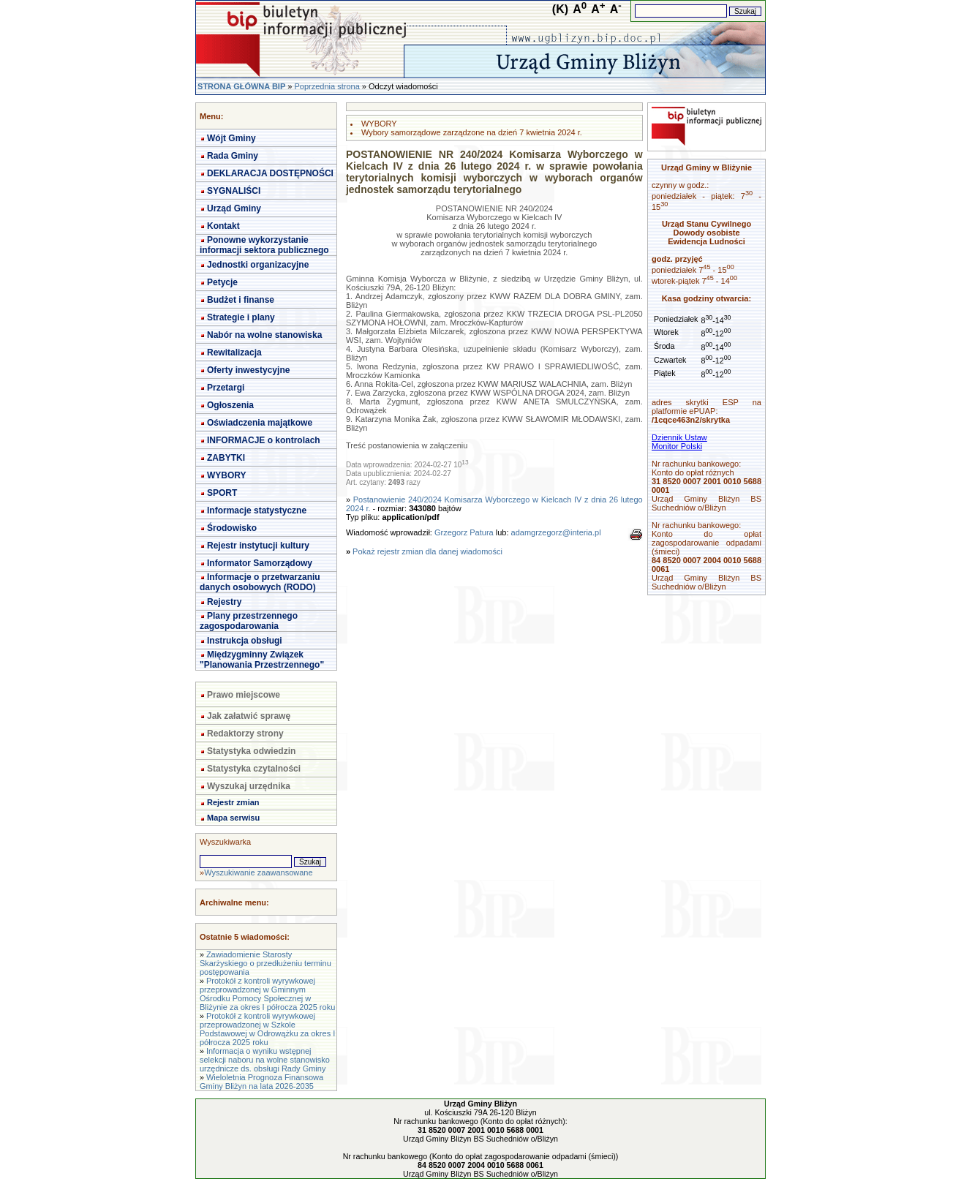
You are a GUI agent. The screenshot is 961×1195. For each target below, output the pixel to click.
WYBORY (226, 475)
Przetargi (225, 387)
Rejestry (224, 602)
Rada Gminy (232, 156)
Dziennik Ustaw (679, 437)
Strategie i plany (241, 317)
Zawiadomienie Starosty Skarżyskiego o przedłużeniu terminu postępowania (265, 963)
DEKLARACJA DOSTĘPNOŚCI (270, 173)
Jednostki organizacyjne (258, 265)
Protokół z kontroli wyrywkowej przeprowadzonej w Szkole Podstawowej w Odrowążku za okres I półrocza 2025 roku (267, 1029)
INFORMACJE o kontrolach (263, 440)
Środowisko (232, 528)
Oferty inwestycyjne (248, 370)
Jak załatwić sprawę (248, 716)
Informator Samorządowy (259, 563)
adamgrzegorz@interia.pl (556, 532)
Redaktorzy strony (245, 733)
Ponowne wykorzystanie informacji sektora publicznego (264, 245)
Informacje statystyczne (256, 510)
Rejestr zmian (233, 802)
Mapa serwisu (233, 817)
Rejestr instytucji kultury (258, 545)
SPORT (222, 493)
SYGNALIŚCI (233, 191)
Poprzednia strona (326, 86)
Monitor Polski (677, 446)
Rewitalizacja (234, 352)
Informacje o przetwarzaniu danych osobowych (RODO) (260, 582)
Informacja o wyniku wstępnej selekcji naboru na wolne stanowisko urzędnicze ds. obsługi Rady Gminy (265, 1060)
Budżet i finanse (240, 300)
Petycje (222, 282)
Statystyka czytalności (254, 769)
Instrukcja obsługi (244, 641)
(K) (560, 9)
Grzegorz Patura (464, 532)
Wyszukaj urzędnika (248, 786)
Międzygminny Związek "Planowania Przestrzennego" (262, 659)
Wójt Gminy (231, 138)
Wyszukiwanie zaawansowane (258, 872)
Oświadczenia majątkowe (259, 423)
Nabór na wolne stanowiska (264, 335)
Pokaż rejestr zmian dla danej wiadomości (427, 551)
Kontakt (223, 226)
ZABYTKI (226, 458)
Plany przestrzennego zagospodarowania (249, 621)
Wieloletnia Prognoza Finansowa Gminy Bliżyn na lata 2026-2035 (261, 1081)
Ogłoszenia (230, 405)
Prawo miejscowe (243, 695)
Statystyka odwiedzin (251, 751)
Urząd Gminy (234, 208)
